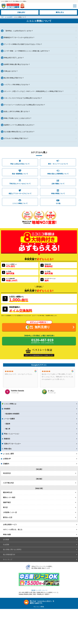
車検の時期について (58, 193)
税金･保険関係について (20, 174)
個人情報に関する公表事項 (12, 549)
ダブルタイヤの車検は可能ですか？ (16, 138)
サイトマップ (7, 559)
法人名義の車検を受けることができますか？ (19, 131)
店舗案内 (6, 464)
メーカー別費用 (9, 419)
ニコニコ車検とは (10, 404)
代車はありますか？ (11, 71)
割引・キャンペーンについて (58, 164)
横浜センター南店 (9, 497)
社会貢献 (6, 544)
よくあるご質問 (8, 454)
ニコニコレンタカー (44, 601)
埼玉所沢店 (7, 473)
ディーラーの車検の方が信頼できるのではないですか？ (23, 44)
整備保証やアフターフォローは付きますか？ (19, 37)
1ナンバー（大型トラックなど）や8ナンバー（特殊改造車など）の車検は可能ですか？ (34, 91)
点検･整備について (57, 183)
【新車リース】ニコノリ (39, 590)
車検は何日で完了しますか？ (14, 57)
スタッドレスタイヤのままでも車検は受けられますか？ (23, 98)
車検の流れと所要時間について (58, 174)
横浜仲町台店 (7, 492)
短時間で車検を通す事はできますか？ (17, 64)
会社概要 (6, 539)
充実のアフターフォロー (12, 444)
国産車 (8, 424)
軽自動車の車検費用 (12, 414)
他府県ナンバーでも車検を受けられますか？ (19, 125)
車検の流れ (8, 449)
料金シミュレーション (11, 434)
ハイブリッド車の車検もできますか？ (17, 84)
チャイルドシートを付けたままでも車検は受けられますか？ (24, 105)
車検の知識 (7, 534)
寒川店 (5, 507)
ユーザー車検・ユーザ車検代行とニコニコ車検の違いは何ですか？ (27, 51)
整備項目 (7, 439)
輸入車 (8, 429)
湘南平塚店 (7, 502)
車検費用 (7, 409)
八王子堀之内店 (8, 483)
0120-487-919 (42, 341)
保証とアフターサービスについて (20, 193)
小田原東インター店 (10, 512)
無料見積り (42, 327)
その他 (58, 203)
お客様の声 (7, 459)
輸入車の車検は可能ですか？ (14, 78)
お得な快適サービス (10, 524)
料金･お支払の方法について (20, 164)
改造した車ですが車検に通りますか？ (17, 111)
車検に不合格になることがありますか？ (17, 118)
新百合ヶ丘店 (7, 517)
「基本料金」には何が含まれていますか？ (18, 31)
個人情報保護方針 (9, 554)
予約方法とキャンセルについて (20, 183)
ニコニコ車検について (20, 203)
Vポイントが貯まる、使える (12, 529)
